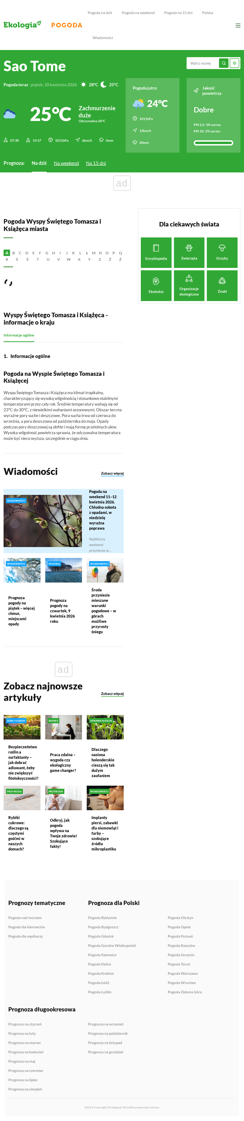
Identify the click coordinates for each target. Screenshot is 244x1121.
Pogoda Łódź (98, 983)
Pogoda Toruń (179, 964)
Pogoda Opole (179, 927)
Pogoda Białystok (102, 918)
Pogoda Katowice (102, 955)
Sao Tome (35, 65)
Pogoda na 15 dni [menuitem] (178, 12)
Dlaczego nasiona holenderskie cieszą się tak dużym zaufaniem (103, 762)
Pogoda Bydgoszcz (103, 927)
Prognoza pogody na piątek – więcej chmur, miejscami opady (21, 610)
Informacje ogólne (19, 335)
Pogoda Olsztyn (180, 918)
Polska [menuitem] (207, 12)
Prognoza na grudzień (105, 1052)
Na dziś (39, 163)
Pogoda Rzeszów (181, 946)
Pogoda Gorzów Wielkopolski (112, 946)
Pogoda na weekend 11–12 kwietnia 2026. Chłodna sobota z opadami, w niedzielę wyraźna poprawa (103, 509)
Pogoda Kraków (101, 973)
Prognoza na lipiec (23, 1080)
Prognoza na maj (21, 1061)
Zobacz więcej (112, 473)
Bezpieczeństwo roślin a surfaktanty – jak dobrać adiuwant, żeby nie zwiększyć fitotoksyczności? (22, 762)
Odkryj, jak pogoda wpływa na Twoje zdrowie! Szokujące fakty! (63, 833)
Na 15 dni (96, 163)
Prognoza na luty (22, 1034)
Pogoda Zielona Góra (185, 992)
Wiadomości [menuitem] (102, 37)
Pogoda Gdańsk (101, 936)
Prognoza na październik (108, 1034)
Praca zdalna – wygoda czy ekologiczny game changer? (63, 762)
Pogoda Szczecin (181, 955)
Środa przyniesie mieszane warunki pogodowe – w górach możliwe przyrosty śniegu (104, 610)
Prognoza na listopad (105, 1043)
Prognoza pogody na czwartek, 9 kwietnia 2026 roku (62, 610)
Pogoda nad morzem (25, 918)
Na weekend (66, 163)
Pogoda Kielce (99, 964)
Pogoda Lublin (100, 992)
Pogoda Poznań (180, 936)
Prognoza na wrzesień (106, 1024)
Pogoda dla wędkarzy (25, 936)
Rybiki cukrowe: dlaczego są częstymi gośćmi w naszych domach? (18, 833)
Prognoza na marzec (24, 1043)
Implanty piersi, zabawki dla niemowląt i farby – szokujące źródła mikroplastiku (105, 833)
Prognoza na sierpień (25, 1089)
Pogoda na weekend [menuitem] (138, 12)
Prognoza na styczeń (25, 1024)
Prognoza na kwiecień (26, 1052)
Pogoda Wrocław (182, 983)
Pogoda (67, 25)
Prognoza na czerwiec (25, 1071)
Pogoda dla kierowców (26, 927)
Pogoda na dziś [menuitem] (100, 12)
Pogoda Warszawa (183, 973)
